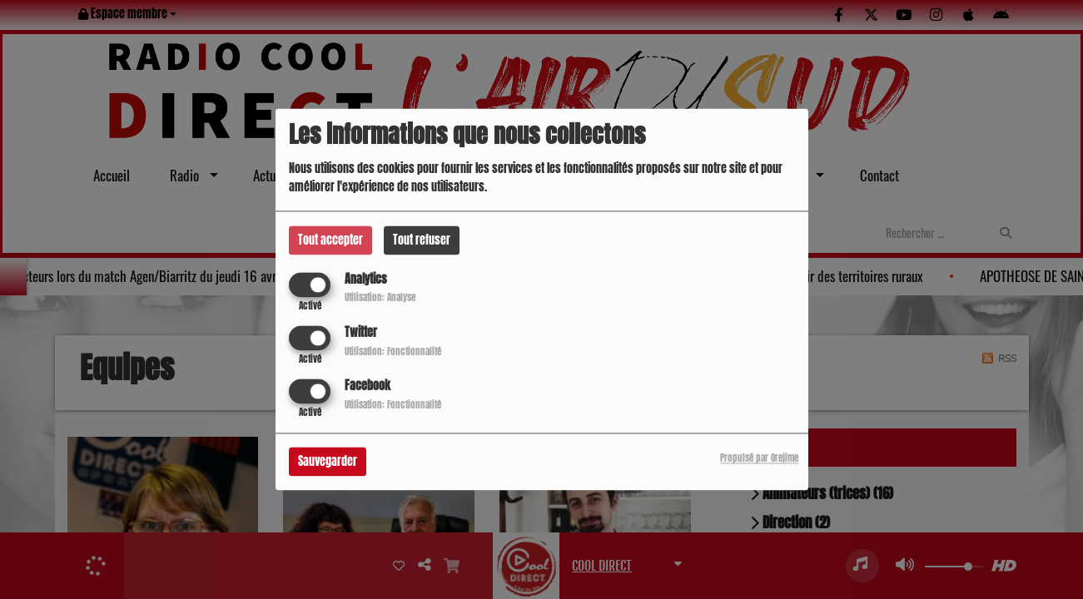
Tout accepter (330, 240)
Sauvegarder (327, 462)
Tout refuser (421, 240)
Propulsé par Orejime (759, 459)
